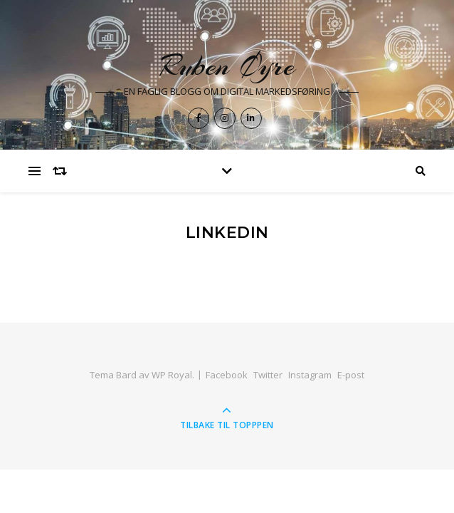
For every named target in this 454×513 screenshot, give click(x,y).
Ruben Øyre (227, 66)
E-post (350, 374)
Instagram (310, 374)
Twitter (268, 374)
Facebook (227, 374)
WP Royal (172, 374)
